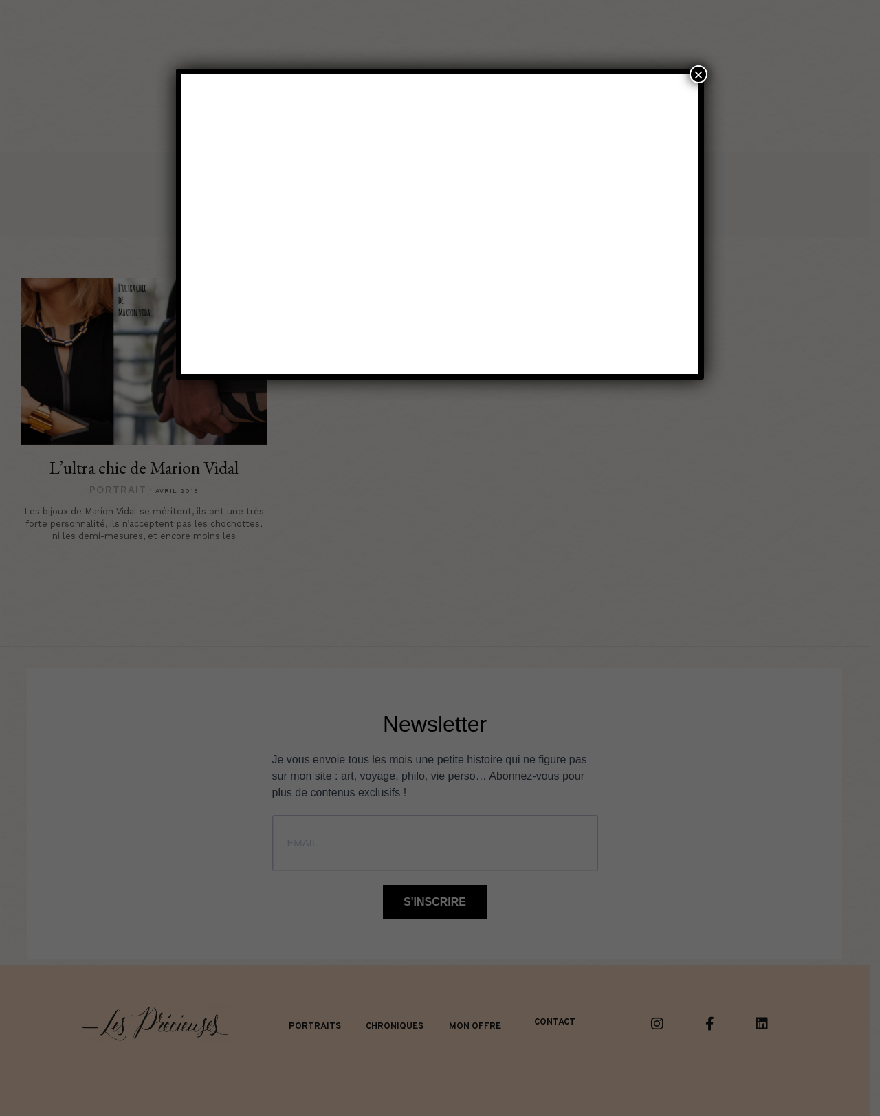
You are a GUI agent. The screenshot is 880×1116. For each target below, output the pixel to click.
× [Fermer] (698, 74)
